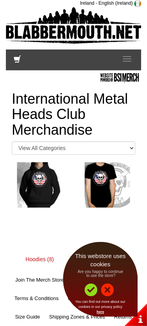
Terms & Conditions (37, 298)
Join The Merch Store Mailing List (53, 280)
